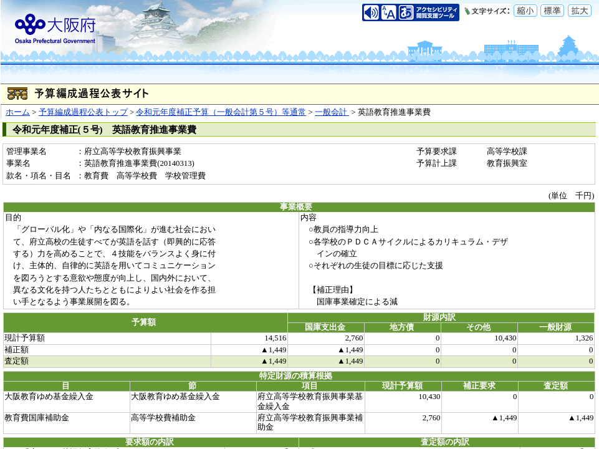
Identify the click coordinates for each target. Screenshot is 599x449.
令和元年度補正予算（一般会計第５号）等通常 (221, 112)
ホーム (18, 112)
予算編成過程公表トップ (83, 112)
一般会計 (332, 112)
